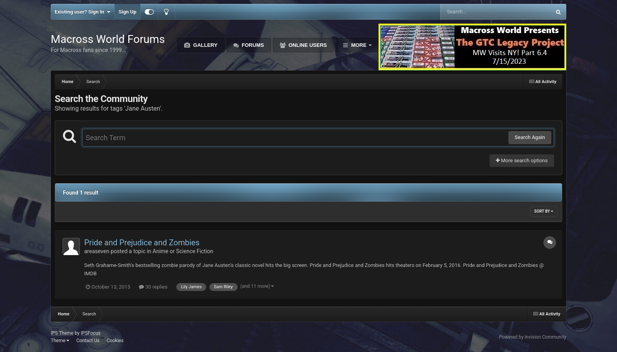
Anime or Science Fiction (183, 251)
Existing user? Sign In (82, 12)
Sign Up (127, 12)
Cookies (115, 340)
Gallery (204, 45)
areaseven (96, 251)
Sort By (543, 211)
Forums (252, 45)
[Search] (476, 12)
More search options (522, 160)
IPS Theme (62, 333)
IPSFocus (90, 333)
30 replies (153, 287)
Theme (60, 340)
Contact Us (88, 340)
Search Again (530, 137)
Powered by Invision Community (532, 337)
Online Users (307, 45)
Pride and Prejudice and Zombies (142, 242)
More (359, 45)
